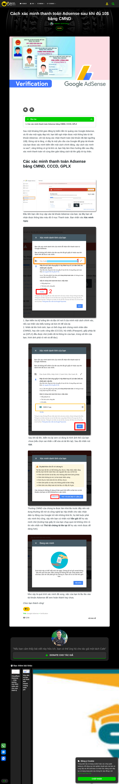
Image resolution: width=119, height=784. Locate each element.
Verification (44, 613)
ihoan (57, 23)
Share (59, 28)
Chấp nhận (97, 779)
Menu (40, 3)
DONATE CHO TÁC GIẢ (59, 655)
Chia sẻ (92, 618)
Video (23, 3)
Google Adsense (33, 613)
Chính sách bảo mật (84, 773)
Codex (50, 3)
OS (32, 3)
